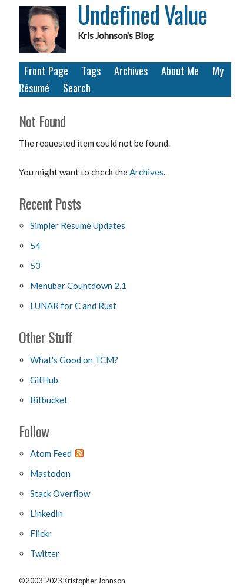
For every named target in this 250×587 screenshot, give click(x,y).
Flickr (41, 533)
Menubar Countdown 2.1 (78, 285)
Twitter (44, 553)
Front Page (46, 70)
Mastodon (50, 473)
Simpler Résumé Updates (77, 225)
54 (35, 245)
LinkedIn (46, 513)
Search (77, 87)
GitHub (44, 379)
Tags (91, 70)
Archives (131, 70)
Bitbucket (49, 399)
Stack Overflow (60, 493)
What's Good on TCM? (74, 359)
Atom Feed (51, 453)
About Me (180, 70)
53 (35, 265)
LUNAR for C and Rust (73, 305)
